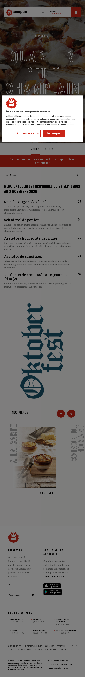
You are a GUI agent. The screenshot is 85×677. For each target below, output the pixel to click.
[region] (42, 118)
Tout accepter (53, 133)
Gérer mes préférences (28, 133)
